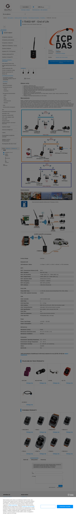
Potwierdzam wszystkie (65, 506)
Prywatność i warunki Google (28, 506)
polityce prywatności (13, 505)
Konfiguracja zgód (48, 506)
